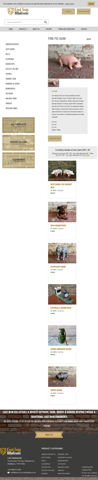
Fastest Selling (18, 142)
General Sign (11, 78)
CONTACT (84, 29)
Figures (9, 73)
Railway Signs (11, 98)
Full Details (86, 155)
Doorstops (10, 63)
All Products (18, 124)
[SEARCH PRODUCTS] (23, 22)
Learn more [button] (69, 4)
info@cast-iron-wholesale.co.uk (23, 472)
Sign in (68, 11)
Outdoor (9, 93)
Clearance (10, 59)
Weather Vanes (11, 108)
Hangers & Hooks (13, 83)
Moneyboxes (10, 88)
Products (22, 29)
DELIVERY (49, 29)
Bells (8, 54)
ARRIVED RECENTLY (12, 44)
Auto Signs (10, 49)
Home (11, 29)
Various (9, 103)
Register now (83, 11)
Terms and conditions (66, 29)
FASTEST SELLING (12, 68)
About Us (36, 29)
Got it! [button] (91, 4)
